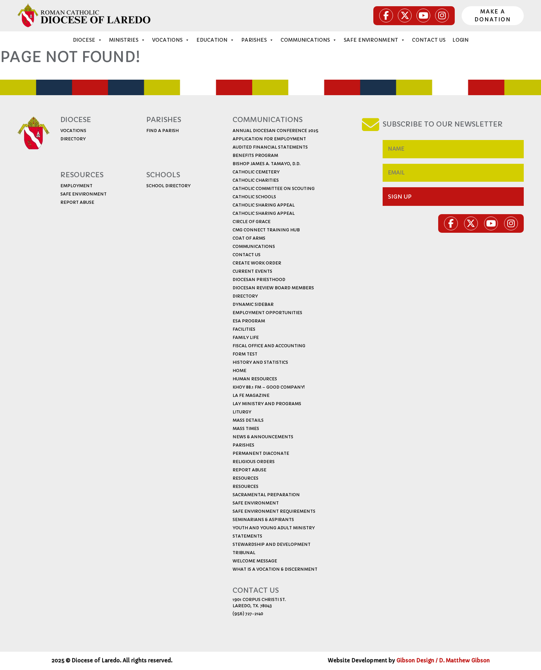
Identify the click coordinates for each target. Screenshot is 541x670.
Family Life (246, 337)
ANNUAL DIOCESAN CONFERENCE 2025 (275, 130)
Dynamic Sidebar (253, 304)
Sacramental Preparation (266, 494)
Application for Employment (269, 138)
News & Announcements (263, 436)
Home (239, 370)
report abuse (77, 202)
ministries (127, 40)
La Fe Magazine (251, 395)
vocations (170, 40)
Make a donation (492, 15)
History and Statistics (260, 362)
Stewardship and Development (272, 544)
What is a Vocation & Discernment (275, 569)
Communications (309, 40)
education (215, 40)
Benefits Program (255, 155)
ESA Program (249, 320)
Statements (247, 536)
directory (73, 138)
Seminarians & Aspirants (263, 519)
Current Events (252, 271)
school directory (168, 185)
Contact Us (428, 40)
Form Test (245, 354)
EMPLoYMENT (76, 185)
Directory (245, 296)
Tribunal (244, 552)
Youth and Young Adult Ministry (274, 527)
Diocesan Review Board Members (273, 287)
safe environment (83, 194)
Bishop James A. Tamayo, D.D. (267, 163)
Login (460, 40)
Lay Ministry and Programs (267, 403)
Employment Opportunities (267, 312)
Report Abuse (249, 469)
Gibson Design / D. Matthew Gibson (443, 660)
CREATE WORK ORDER (257, 263)
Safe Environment (374, 40)
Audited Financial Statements (270, 147)
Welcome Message (255, 560)
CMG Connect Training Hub (266, 229)
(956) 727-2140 (248, 613)
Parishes (257, 40)
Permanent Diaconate (261, 453)
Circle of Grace (251, 221)
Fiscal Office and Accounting (269, 345)
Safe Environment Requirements (274, 511)
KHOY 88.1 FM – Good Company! (269, 387)
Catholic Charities (256, 180)
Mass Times (246, 428)
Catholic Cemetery (256, 171)
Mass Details (248, 420)
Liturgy (242, 411)
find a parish (162, 130)
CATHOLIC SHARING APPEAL (264, 213)
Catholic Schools (254, 196)
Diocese (87, 40)
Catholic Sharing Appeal (264, 205)
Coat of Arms (249, 238)
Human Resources (255, 378)
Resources (245, 478)
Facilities (244, 329)
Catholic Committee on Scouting (274, 188)
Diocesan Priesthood (259, 279)
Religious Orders (254, 461)
